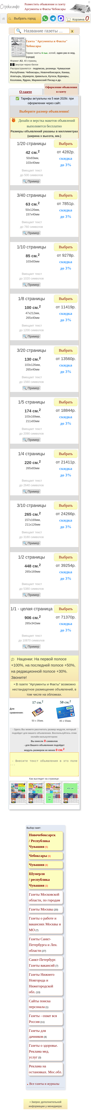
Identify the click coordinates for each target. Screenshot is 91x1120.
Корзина (78, 19)
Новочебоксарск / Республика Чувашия (42, 845)
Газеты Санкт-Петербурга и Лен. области (43, 949)
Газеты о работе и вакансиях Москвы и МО (45, 929)
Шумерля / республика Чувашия (39, 884)
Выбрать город (24, 18)
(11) (43, 1023)
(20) (43, 914)
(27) (43, 949)
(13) (41, 988)
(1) (40, 1008)
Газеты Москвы (41, 914)
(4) (38, 1038)
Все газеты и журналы (44, 1088)
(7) (45, 929)
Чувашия (36, 869)
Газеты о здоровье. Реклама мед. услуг (43, 1056)
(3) (43, 1056)
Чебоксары (38, 860)
